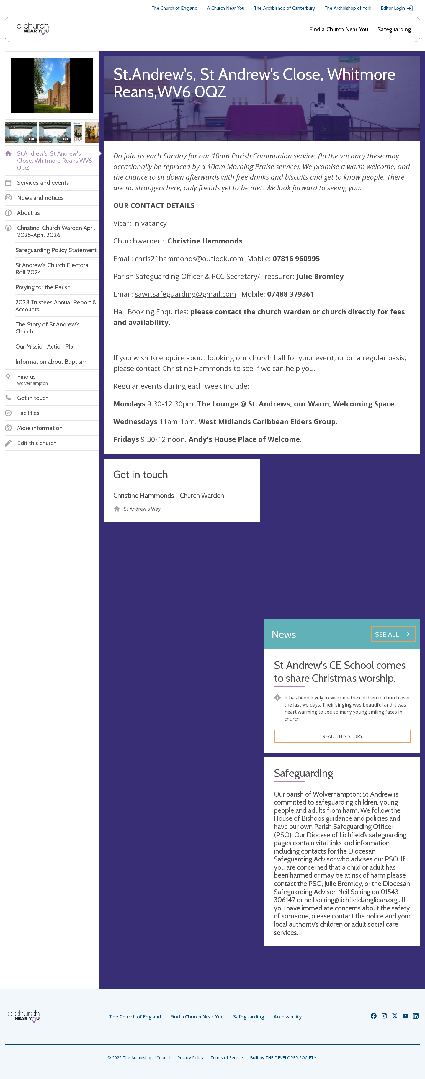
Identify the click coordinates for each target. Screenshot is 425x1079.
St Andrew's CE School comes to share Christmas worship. (340, 671)
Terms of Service (226, 1057)
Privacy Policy (190, 1057)
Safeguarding (394, 29)
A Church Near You (225, 8)
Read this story (342, 736)
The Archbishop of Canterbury (284, 8)
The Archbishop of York (347, 8)
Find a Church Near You (338, 29)
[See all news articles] (393, 634)
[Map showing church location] (342, 536)
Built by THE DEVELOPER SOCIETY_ (284, 1057)
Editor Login (397, 8)
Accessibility (288, 1016)
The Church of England (174, 8)
